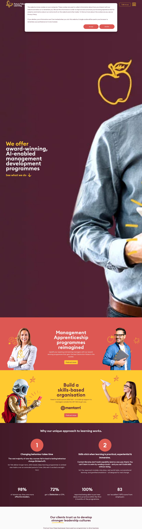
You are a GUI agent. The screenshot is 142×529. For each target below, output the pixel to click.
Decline (107, 26)
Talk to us (125, 5)
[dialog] (71, 17)
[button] (134, 4)
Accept (91, 26)
